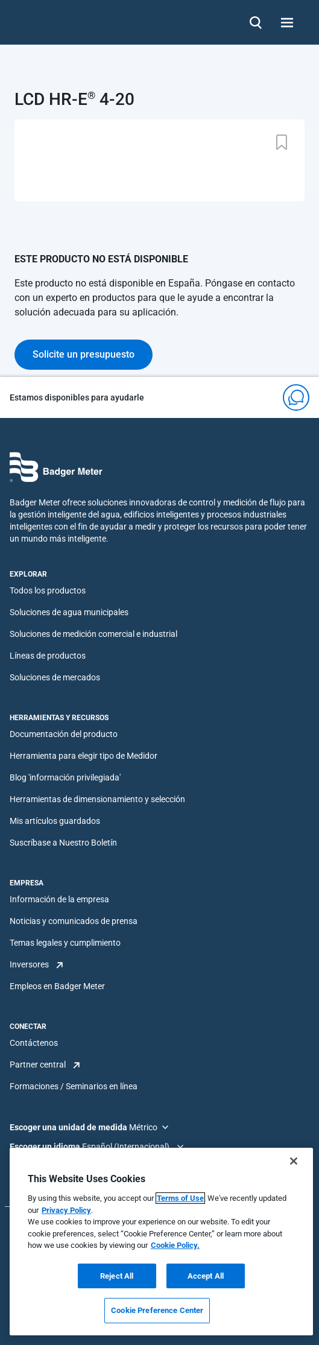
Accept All (206, 1275)
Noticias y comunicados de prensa (73, 921)
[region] (161, 1241)
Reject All (116, 1275)
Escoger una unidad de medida (69, 1127)
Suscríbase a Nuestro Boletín (63, 842)
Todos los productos (48, 590)
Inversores (29, 964)
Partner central (38, 1064)
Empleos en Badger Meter (57, 986)
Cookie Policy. (175, 1245)
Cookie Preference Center (157, 1310)
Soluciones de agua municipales (69, 612)
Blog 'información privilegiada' (65, 777)
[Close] (293, 1161)
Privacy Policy (66, 1210)
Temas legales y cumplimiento (65, 943)
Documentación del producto (64, 734)
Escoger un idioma (46, 1146)
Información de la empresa (59, 899)
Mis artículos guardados (55, 821)
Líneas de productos (48, 655)
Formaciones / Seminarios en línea (73, 1086)
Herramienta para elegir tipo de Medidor (83, 756)
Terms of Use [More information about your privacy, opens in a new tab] (180, 1198)
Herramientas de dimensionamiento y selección (97, 799)
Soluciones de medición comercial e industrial (93, 634)
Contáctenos (34, 1043)
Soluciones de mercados (55, 677)
